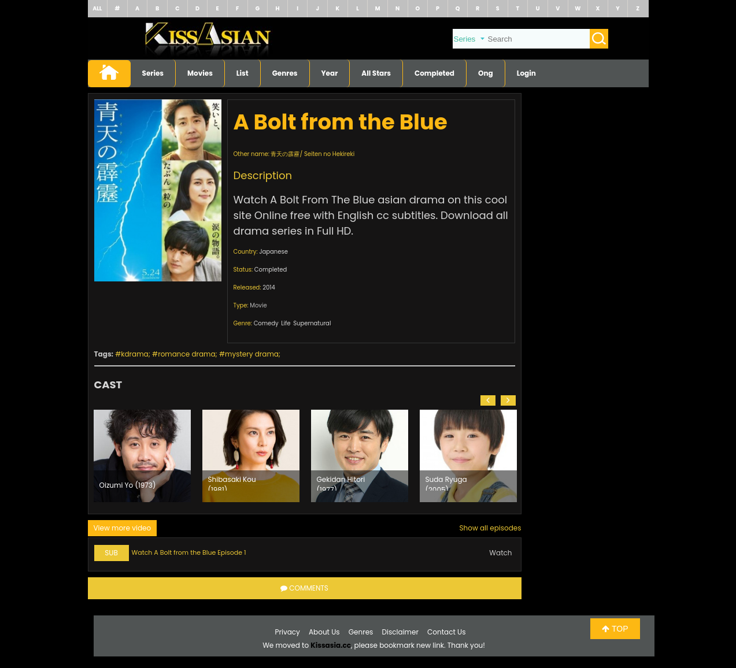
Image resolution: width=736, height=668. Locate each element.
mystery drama (252, 354)
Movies (200, 73)
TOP (615, 628)
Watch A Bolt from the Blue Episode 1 (189, 552)
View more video (122, 528)
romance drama (186, 354)
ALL (97, 8)
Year (329, 73)
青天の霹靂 (285, 154)
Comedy (266, 323)
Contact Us (446, 632)
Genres (285, 73)
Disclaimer (400, 632)
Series (153, 73)
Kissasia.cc (330, 645)
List (242, 73)
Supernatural (312, 323)
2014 (268, 287)
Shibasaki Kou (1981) (232, 482)
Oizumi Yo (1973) (127, 485)
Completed (434, 73)
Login (526, 73)
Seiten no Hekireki (329, 154)
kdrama (134, 354)
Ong (485, 73)
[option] (142, 456)
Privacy (287, 632)
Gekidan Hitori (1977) (341, 482)
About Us (324, 632)
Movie (258, 305)
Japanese (273, 251)
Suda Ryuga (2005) (446, 482)
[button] (487, 400)
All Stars (376, 73)
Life (285, 323)
